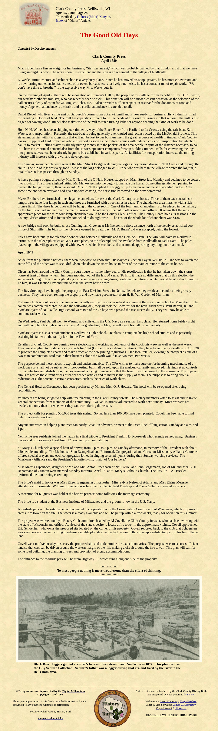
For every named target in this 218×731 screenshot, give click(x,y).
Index (59, 20)
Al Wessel (180, 708)
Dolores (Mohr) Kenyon (93, 17)
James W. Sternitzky (184, 704)
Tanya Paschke (188, 701)
